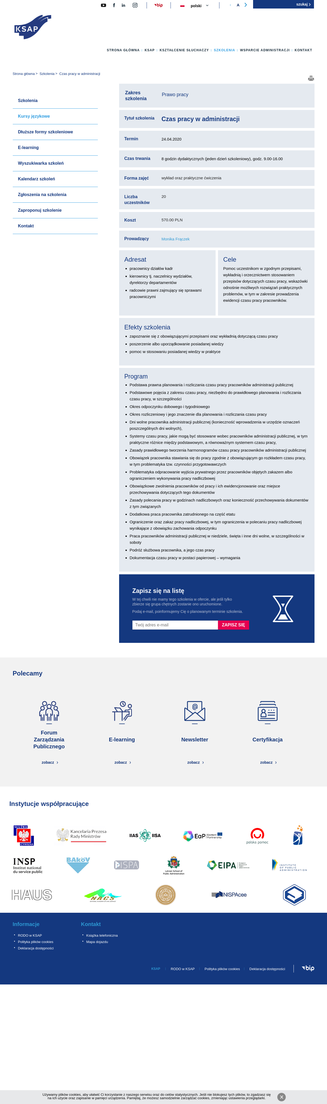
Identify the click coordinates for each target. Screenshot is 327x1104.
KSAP (150, 50)
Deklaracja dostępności (36, 948)
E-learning (28, 147)
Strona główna (123, 50)
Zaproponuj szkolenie (40, 210)
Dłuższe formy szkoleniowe (45, 132)
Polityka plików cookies (35, 942)
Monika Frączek (176, 239)
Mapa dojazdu (97, 942)
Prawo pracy (175, 94)
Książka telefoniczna (102, 935)
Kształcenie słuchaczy (184, 50)
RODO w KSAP (30, 935)
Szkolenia (224, 50)
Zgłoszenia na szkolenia (42, 194)
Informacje (26, 924)
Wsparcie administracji (265, 50)
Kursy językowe (34, 116)
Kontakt (303, 50)
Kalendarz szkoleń (36, 179)
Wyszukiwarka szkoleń (41, 163)
